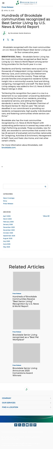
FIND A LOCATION (26, 407)
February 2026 (8, 222)
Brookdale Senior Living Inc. (17, 432)
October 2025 (8, 233)
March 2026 (7, 219)
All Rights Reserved (36, 432)
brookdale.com (9, 147)
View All (46, 216)
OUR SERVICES (26, 403)
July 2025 (6, 241)
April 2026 (7, 216)
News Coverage (8, 198)
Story (5, 201)
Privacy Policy (7, 445)
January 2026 (8, 224)
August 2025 (7, 238)
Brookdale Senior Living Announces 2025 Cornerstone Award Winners (25, 372)
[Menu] (3, 3)
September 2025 (9, 236)
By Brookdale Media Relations (19, 33)
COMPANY (26, 398)
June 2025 (6, 244)
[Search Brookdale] (45, 186)
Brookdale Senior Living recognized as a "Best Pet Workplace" (26, 337)
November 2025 (9, 230)
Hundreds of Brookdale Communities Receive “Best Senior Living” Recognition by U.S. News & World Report (26, 301)
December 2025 (9, 227)
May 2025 (6, 247)
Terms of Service (21, 445)
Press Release (7, 7)
